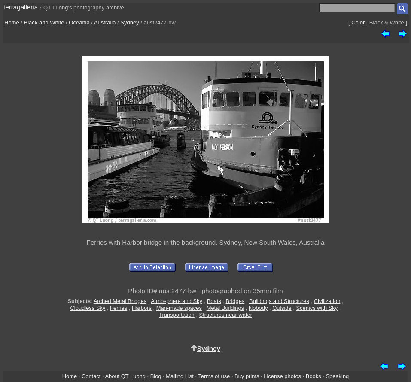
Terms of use (214, 376)
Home (11, 22)
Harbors (142, 308)
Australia (105, 22)
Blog (155, 376)
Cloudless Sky (88, 308)
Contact (91, 376)
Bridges (235, 301)
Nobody (258, 308)
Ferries (118, 308)
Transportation (177, 315)
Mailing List (180, 376)
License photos (282, 376)
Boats (214, 301)
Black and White (44, 22)
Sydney (129, 22)
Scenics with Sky (317, 308)
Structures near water (225, 315)
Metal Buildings (225, 308)
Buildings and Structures (279, 301)
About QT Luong (125, 376)
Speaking (337, 376)
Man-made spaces (179, 308)
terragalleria (20, 7)
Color (358, 22)
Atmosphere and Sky (176, 301)
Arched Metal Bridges (120, 301)
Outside (281, 308)
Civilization (327, 301)
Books (313, 376)
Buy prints (246, 376)
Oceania (79, 22)
